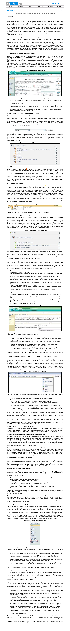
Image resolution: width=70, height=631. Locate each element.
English (61, 10)
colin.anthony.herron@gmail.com (45, 577)
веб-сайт (9, 501)
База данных (39, 6)
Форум (59, 6)
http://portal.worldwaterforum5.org (28, 39)
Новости (11, 6)
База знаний (49, 6)
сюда (43, 177)
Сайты (30, 6)
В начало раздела (11, 10)
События (20, 6)
